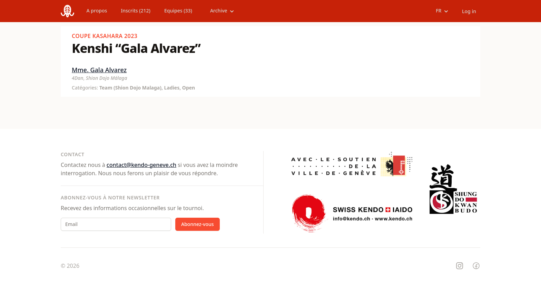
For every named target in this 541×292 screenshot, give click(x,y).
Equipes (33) (178, 10)
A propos (97, 10)
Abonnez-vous (197, 224)
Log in (469, 11)
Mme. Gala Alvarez (99, 70)
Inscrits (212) (135, 10)
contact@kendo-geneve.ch (141, 165)
